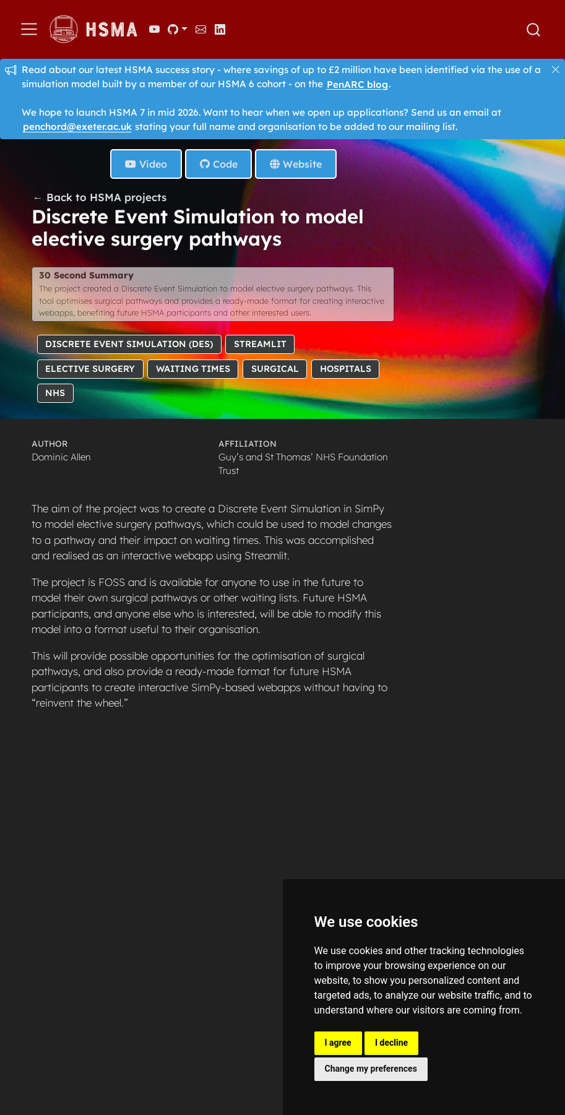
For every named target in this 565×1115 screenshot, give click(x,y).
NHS (55, 392)
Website (296, 164)
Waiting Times (193, 368)
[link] (177, 29)
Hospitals (345, 368)
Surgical (275, 368)
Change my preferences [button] (371, 1069)
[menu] (29, 29)
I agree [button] (338, 1043)
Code (219, 164)
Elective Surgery (90, 368)
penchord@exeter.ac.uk (77, 126)
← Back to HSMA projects (99, 197)
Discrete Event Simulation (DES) (129, 344)
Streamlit (260, 344)
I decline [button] (391, 1043)
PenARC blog (357, 84)
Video (146, 164)
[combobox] (534, 29)
